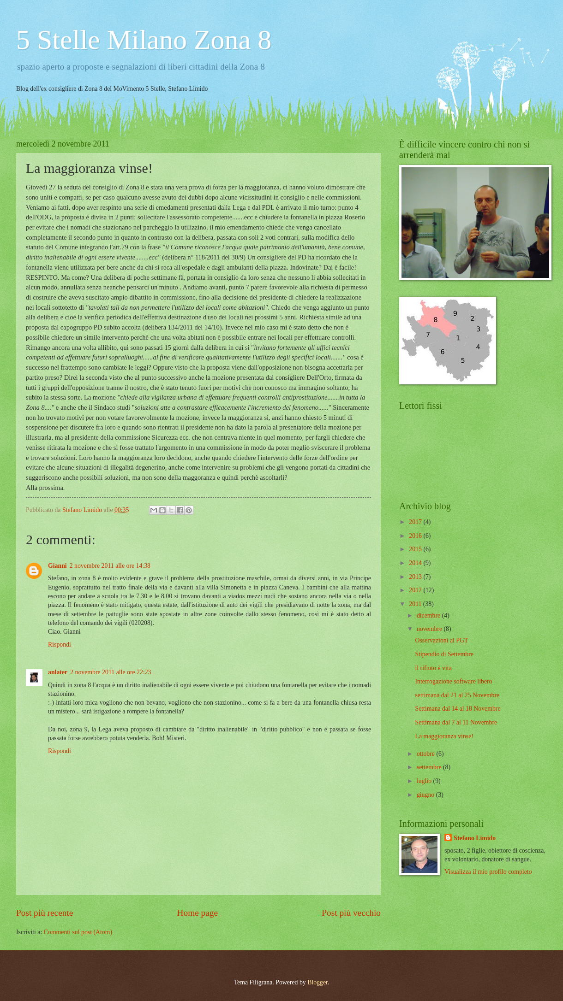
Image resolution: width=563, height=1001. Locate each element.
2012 (416, 590)
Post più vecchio (351, 913)
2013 (416, 576)
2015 (416, 549)
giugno (426, 794)
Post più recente (44, 913)
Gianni (57, 565)
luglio (425, 780)
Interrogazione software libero (453, 681)
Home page (197, 913)
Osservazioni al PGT (441, 640)
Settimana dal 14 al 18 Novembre (457, 708)
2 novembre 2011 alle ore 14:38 (110, 565)
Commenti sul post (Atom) (78, 932)
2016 (416, 535)
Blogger (317, 982)
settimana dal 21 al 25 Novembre (457, 695)
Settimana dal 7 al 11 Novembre (456, 722)
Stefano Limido (475, 838)
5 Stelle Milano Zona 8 (143, 39)
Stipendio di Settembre (444, 654)
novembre (430, 628)
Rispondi (59, 644)
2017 (416, 521)
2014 (416, 562)
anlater (57, 672)
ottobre (427, 753)
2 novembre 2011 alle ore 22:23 (110, 672)
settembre (430, 767)
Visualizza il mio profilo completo (488, 871)
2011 (416, 604)
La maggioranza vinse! (444, 736)
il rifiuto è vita (433, 668)
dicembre (429, 615)
